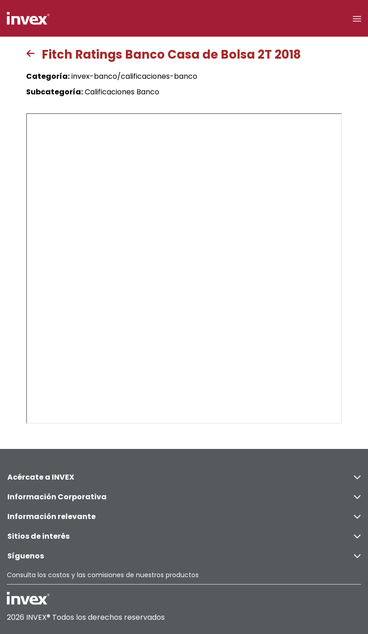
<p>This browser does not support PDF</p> (184, 268)
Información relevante (184, 516)
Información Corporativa (184, 497)
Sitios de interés (184, 536)
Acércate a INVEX (184, 477)
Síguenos (184, 556)
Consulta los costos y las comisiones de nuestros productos (103, 574)
